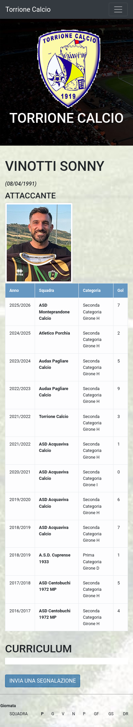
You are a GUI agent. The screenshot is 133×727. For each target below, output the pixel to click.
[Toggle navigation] (118, 9)
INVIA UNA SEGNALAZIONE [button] (42, 681)
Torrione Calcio (28, 9)
